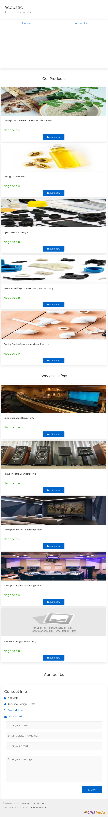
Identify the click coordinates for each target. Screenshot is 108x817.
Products (27, 23)
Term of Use (38, 803)
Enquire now (53, 137)
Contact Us (81, 23)
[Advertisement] (54, 48)
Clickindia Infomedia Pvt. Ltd (35, 807)
